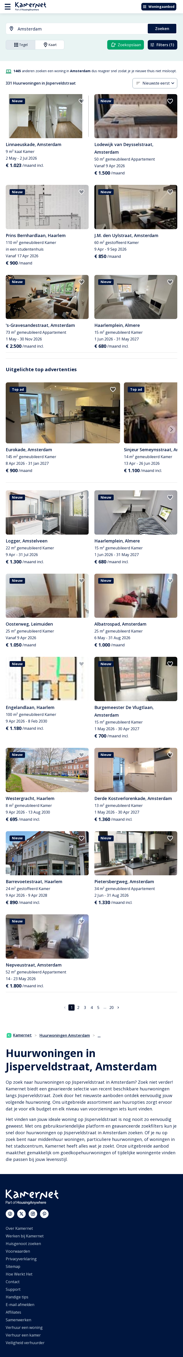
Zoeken (162, 28)
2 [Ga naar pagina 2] (78, 1007)
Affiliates (13, 1312)
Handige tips (17, 1297)
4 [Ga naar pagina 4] (92, 1007)
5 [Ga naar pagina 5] (98, 1007)
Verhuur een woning (24, 1327)
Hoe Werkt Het (19, 1274)
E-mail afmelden (20, 1304)
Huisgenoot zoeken (23, 1243)
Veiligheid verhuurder (25, 1342)
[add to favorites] (81, 101)
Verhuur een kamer (23, 1335)
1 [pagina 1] (72, 1007)
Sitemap (13, 1266)
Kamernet (19, 1035)
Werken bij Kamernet (25, 1236)
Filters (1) (162, 44)
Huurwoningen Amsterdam (65, 1035)
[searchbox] (81, 29)
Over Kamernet (19, 1228)
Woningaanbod (158, 6)
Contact (13, 1281)
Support (13, 1289)
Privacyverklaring (21, 1258)
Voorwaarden (18, 1251)
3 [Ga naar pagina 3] (85, 1007)
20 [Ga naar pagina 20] (111, 1007)
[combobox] (74, 29)
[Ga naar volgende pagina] (118, 1007)
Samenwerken (18, 1319)
